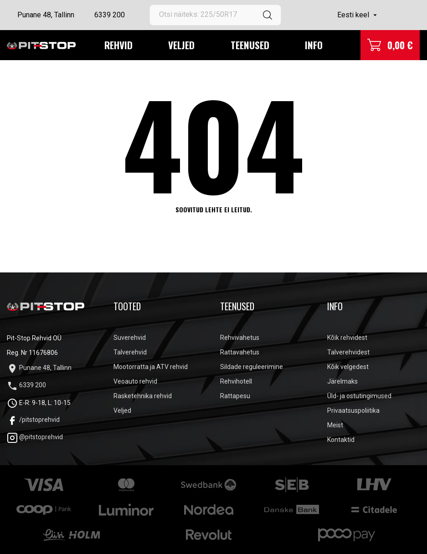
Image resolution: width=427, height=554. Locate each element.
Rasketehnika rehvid (142, 396)
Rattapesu (235, 396)
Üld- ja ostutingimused (359, 396)
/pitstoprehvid (33, 419)
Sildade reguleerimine (251, 366)
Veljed (181, 45)
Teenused (250, 45)
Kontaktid (341, 439)
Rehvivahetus (239, 337)
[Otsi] (215, 15)
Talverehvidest (348, 352)
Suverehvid (129, 337)
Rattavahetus (239, 352)
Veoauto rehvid (135, 381)
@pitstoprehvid (35, 437)
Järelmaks (342, 381)
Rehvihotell (236, 381)
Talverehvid (130, 352)
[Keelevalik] (358, 15)
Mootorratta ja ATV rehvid (150, 366)
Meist (335, 425)
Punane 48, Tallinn (45, 14)
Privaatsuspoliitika (353, 410)
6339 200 (109, 14)
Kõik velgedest (348, 366)
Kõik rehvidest (347, 337)
